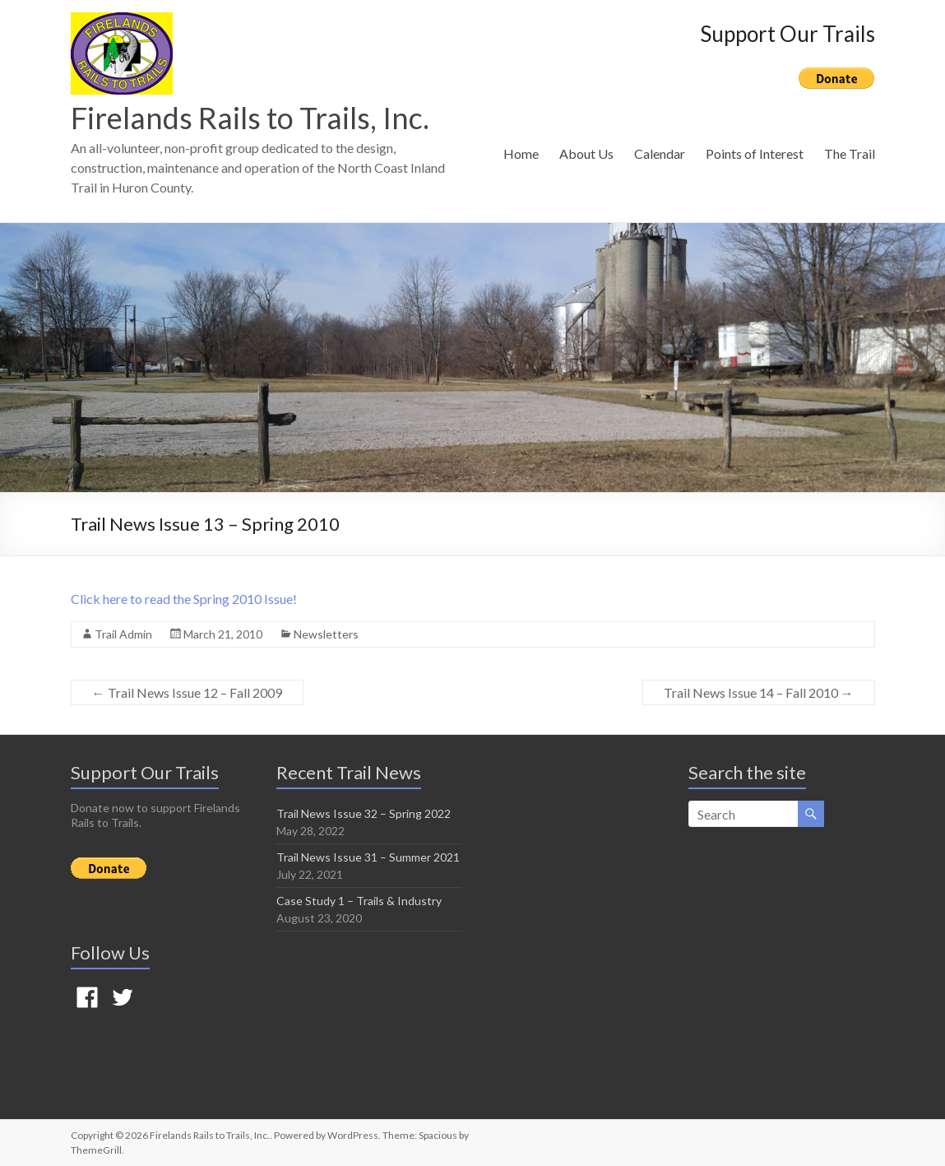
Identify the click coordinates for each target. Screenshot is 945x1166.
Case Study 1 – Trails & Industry (359, 901)
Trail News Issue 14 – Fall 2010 (759, 692)
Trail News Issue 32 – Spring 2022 (363, 813)
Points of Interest (755, 153)
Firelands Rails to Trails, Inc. (250, 118)
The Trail (849, 153)
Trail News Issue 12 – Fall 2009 (187, 692)
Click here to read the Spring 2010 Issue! (184, 598)
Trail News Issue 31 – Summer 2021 (368, 857)
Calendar (659, 153)
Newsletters (326, 634)
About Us (586, 153)
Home (521, 153)
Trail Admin (123, 634)
